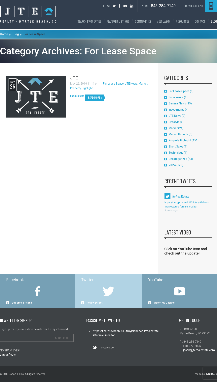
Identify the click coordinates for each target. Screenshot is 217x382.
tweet (114, 6)
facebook (119, 6)
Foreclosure (176, 97)
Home (4, 34)
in (131, 6)
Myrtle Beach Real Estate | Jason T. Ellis (28, 14)
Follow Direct (94, 302)
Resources (182, 21)
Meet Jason (163, 21)
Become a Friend (22, 302)
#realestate (170, 206)
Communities (143, 21)
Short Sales (176, 146)
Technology (176, 152)
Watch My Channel (164, 302)
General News (177, 103)
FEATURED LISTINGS (118, 21)
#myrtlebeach (202, 202)
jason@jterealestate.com (199, 350)
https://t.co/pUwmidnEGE (179, 202)
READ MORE (94, 97)
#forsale (182, 206)
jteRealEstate (180, 196)
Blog (214, 21)
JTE (74, 77)
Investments (176, 109)
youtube (125, 6)
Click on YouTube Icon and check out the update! (185, 251)
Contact (200, 21)
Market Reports (178, 134)
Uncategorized (178, 158)
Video (172, 165)
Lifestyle (174, 121)
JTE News (131, 83)
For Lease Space (113, 83)
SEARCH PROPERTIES (89, 21)
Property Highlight (81, 88)
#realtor (192, 206)
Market (143, 83)
